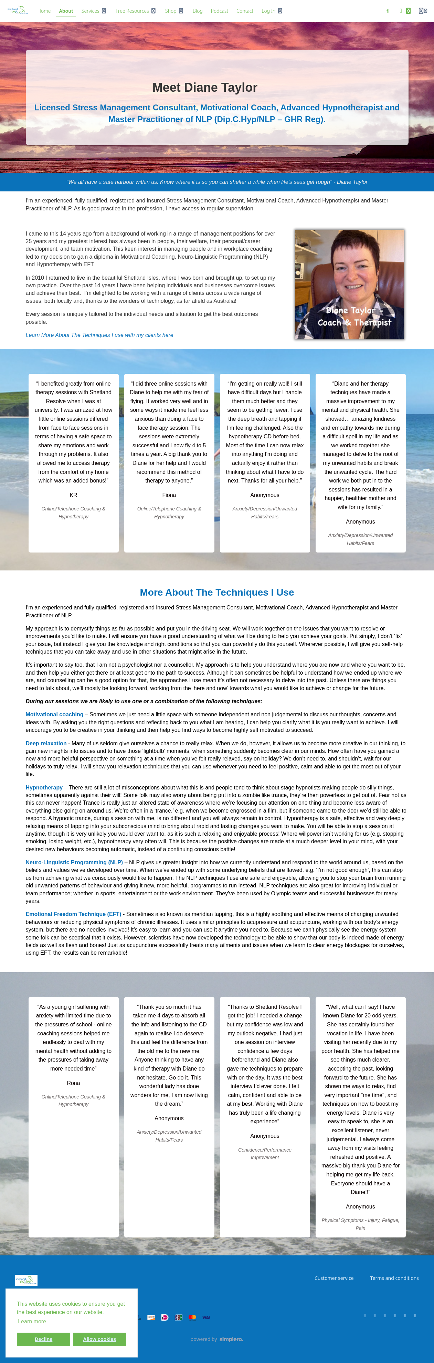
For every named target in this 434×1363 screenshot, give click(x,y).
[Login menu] (423, 11)
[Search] (388, 11)
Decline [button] (43, 1339)
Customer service (334, 1278)
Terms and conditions (394, 1278)
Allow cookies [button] (99, 1339)
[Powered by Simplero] (217, 1339)
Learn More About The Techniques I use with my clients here (99, 335)
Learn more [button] (32, 1321)
